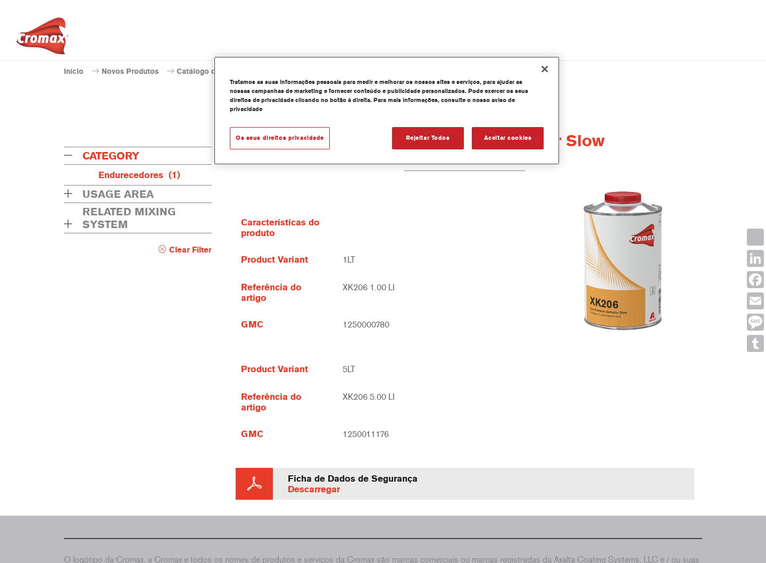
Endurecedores (139, 175)
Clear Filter (190, 250)
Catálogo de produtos (215, 71)
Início (74, 71)
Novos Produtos (130, 71)
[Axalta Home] (42, 39)
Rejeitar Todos (428, 137)
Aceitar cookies (508, 137)
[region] (387, 110)
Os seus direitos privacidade (280, 137)
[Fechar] (544, 69)
